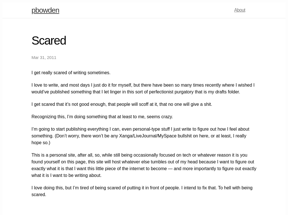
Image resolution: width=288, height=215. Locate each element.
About (239, 10)
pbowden (45, 10)
